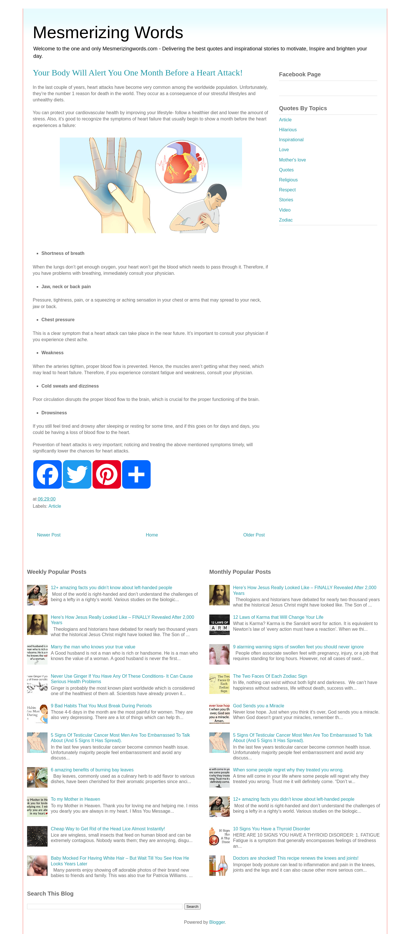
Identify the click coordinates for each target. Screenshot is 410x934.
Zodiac (286, 220)
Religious (288, 179)
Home (152, 534)
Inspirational (291, 139)
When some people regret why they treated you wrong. (288, 769)
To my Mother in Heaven (75, 799)
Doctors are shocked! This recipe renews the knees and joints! (295, 858)
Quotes (286, 169)
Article (54, 506)
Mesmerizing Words (108, 32)
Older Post (254, 534)
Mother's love (292, 159)
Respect (287, 189)
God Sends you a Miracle (258, 705)
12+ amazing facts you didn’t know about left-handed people (111, 587)
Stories (286, 199)
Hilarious (288, 129)
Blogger (217, 922)
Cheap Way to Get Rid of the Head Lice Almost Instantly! (108, 828)
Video (285, 210)
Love (284, 149)
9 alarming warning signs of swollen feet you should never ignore (298, 646)
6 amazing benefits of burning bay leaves (92, 769)
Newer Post (49, 534)
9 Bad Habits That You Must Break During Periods (101, 705)
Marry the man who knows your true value (93, 646)
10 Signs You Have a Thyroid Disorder (271, 828)
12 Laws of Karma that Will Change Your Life (278, 617)
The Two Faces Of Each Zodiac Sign (270, 676)
